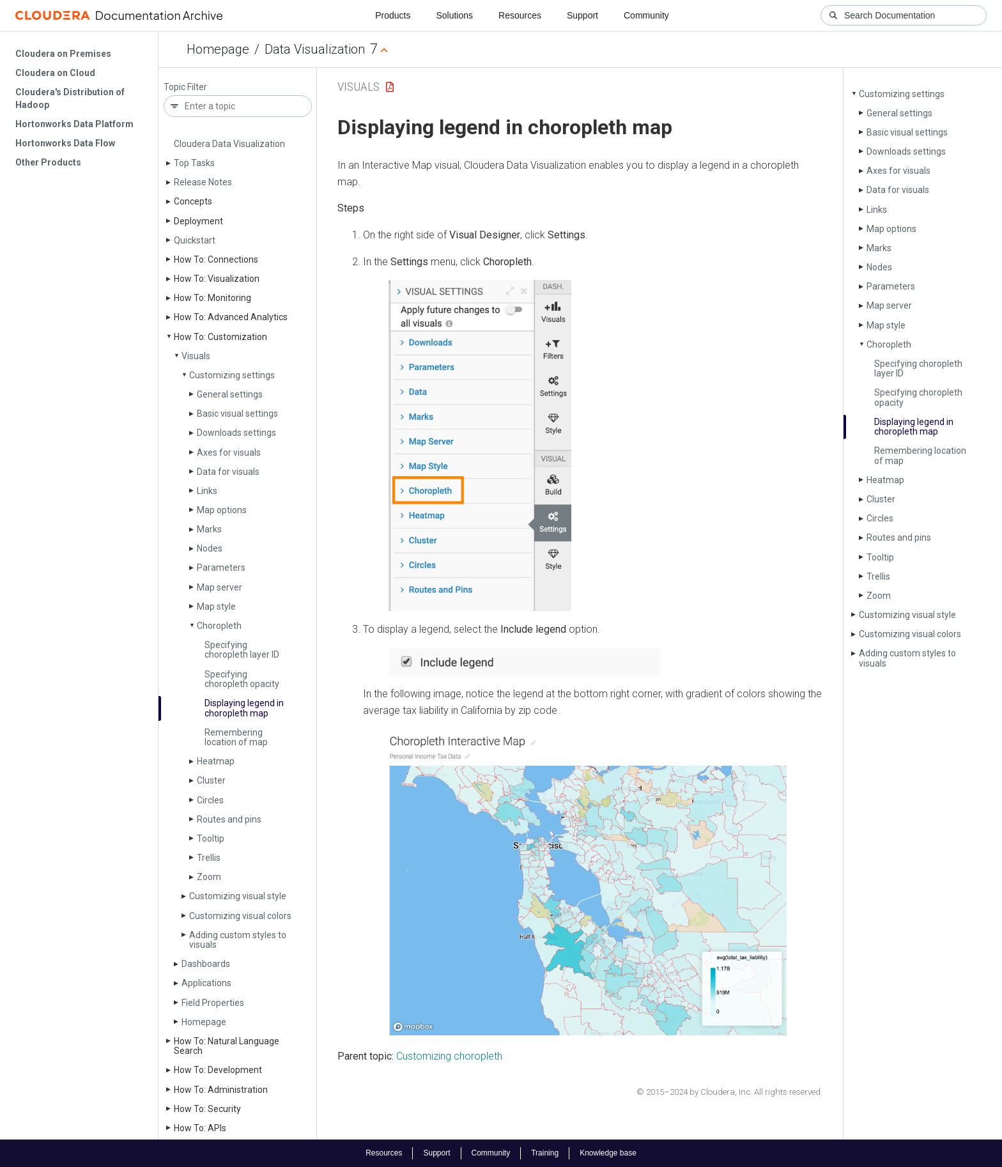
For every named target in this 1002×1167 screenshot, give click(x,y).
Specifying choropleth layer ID (241, 650)
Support (582, 15)
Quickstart (194, 240)
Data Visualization (315, 49)
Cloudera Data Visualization (229, 144)
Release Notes (203, 182)
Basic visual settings (237, 413)
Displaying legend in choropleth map (244, 708)
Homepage (218, 49)
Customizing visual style (237, 896)
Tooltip (210, 838)
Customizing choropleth (449, 1056)
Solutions (454, 15)
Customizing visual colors (240, 916)
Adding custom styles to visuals (237, 940)
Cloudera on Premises (63, 54)
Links (207, 491)
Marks (209, 529)
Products (392, 15)
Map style (216, 606)
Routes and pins (229, 819)
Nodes (209, 548)
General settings (230, 394)
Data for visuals (228, 472)
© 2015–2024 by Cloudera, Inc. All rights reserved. (729, 1092)
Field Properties (212, 1003)
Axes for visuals (229, 452)
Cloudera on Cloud (55, 73)
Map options (222, 510)
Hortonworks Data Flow (65, 143)
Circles (210, 800)
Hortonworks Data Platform (74, 124)
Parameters (221, 567)
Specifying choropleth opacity (241, 679)
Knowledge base (608, 1152)
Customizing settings (232, 375)
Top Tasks (194, 163)
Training (545, 1152)
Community (646, 15)
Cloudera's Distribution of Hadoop (70, 98)
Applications (206, 983)
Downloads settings (236, 433)
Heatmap (216, 761)
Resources (519, 15)
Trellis (208, 858)
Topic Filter (185, 87)
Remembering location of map (236, 737)
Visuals (195, 356)
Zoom (209, 877)
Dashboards (205, 964)
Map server (219, 587)
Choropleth (219, 626)
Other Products (48, 162)
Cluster (211, 780)
